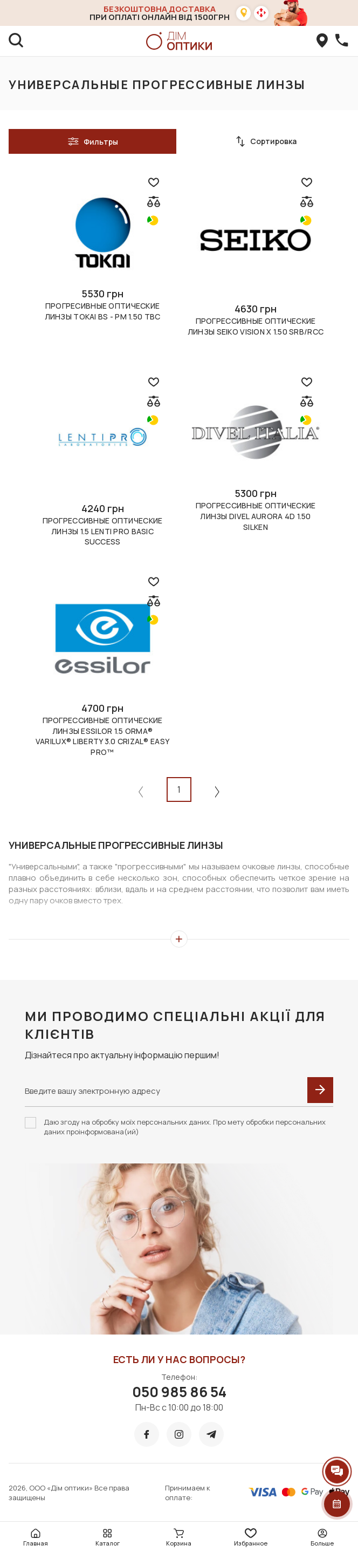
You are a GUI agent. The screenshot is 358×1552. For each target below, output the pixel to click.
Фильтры (92, 141)
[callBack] (341, 41)
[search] (16, 41)
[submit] (320, 1090)
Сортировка (266, 141)
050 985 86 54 (179, 1391)
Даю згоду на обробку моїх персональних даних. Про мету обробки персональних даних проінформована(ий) (185, 1126)
